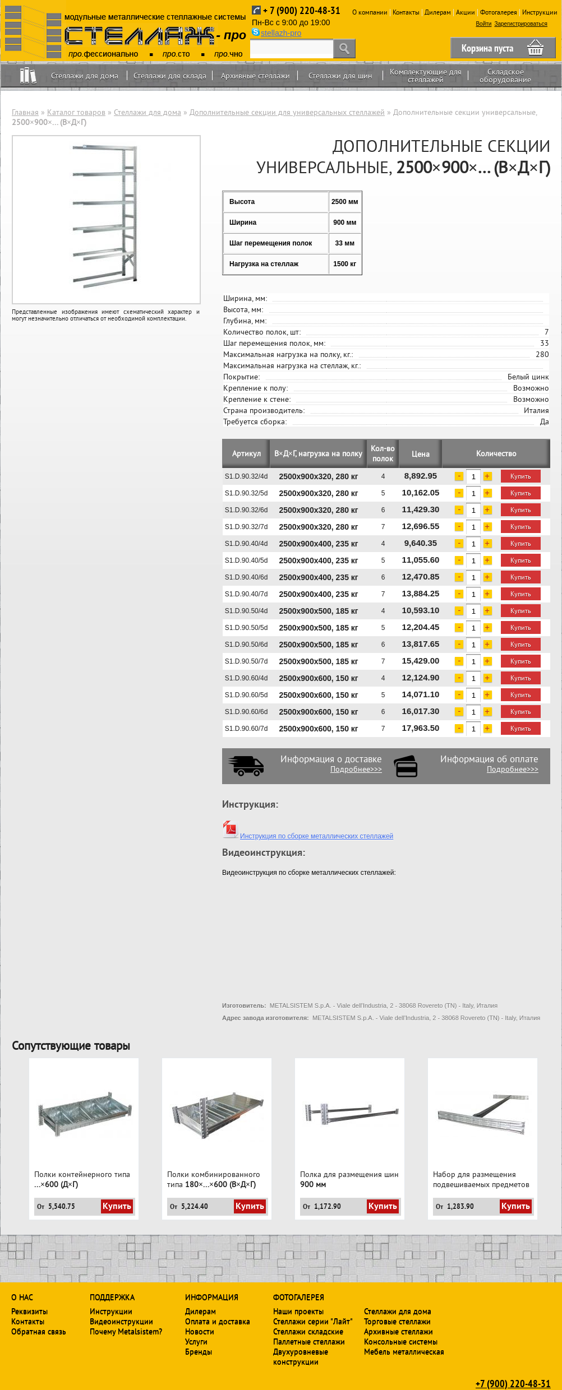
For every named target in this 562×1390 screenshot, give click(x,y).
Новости (199, 1331)
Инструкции (540, 12)
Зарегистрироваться (520, 24)
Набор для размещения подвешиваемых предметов (481, 1179)
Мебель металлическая (404, 1351)
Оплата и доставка (217, 1321)
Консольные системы (400, 1341)
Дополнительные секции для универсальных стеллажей (287, 112)
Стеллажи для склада (169, 76)
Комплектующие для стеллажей (426, 76)
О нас (22, 1297)
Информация (211, 1297)
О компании (370, 12)
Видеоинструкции (121, 1321)
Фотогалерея (498, 12)
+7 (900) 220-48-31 (513, 1383)
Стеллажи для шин (340, 76)
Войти (483, 24)
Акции (465, 12)
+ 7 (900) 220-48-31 (301, 10)
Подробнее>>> (356, 769)
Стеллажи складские (308, 1331)
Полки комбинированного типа (213, 1179)
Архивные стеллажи (255, 76)
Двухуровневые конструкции (300, 1356)
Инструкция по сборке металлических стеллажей (307, 836)
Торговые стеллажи (397, 1321)
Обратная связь (38, 1331)
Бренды (198, 1351)
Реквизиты (29, 1311)
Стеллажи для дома (84, 76)
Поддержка (112, 1297)
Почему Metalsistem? (126, 1331)
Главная (25, 112)
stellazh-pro (281, 33)
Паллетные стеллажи (309, 1341)
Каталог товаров (76, 112)
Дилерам (438, 12)
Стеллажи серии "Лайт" (313, 1321)
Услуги (196, 1341)
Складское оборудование (505, 76)
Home (28, 75)
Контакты (406, 12)
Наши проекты (298, 1311)
